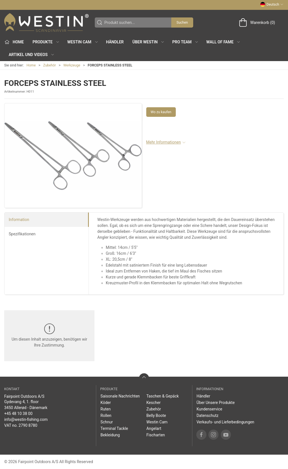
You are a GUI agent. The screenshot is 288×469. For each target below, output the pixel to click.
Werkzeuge (71, 65)
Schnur (106, 422)
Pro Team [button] (185, 42)
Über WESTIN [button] (148, 42)
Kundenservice (209, 409)
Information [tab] (19, 219)
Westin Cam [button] (82, 42)
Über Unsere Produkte (216, 402)
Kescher (153, 402)
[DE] (46, 22)
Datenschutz (208, 415)
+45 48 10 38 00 (18, 413)
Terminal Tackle (114, 428)
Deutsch (272, 4)
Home (31, 65)
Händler (115, 42)
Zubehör (49, 65)
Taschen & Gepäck (162, 396)
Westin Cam (156, 422)
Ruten (105, 409)
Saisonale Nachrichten (120, 396)
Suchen (182, 22)
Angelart (153, 428)
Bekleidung (110, 435)
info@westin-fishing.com (26, 419)
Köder (105, 402)
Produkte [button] (46, 42)
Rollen (105, 415)
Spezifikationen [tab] (22, 234)
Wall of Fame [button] (223, 42)
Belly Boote (156, 415)
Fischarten (155, 435)
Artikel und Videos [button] (32, 54)
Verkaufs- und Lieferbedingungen (225, 422)
